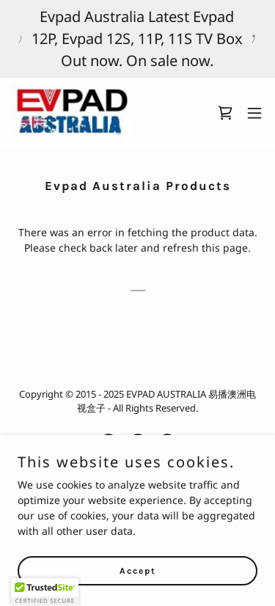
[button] (254, 113)
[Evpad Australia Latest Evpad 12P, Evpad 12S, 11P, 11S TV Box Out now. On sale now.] (137, 39)
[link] (71, 113)
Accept (138, 571)
